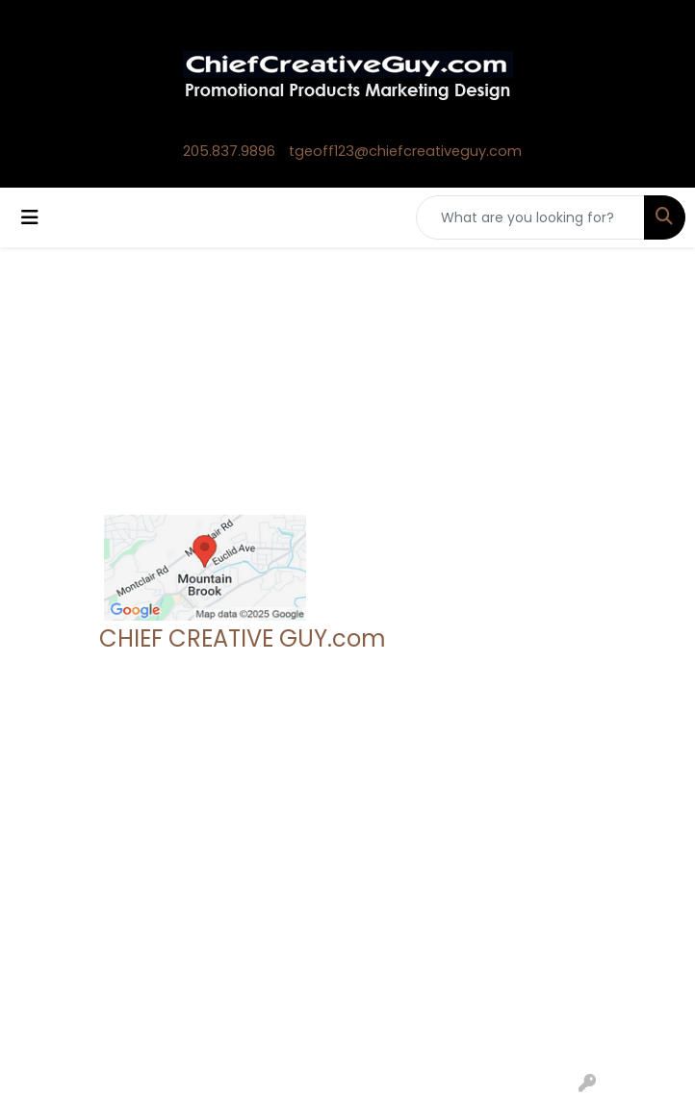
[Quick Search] (530, 217)
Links (245, 897)
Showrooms (271, 844)
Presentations (277, 870)
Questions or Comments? (189, 938)
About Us (131, 844)
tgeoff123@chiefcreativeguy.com (405, 151)
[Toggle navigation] (30, 217)
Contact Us (138, 870)
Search (253, 817)
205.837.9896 (229, 151)
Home (120, 817)
